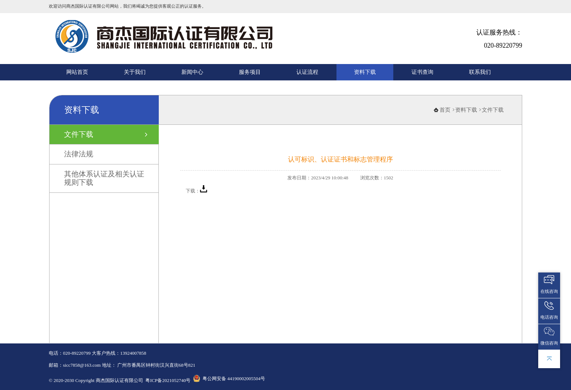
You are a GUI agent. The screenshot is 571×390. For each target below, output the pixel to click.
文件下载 (78, 134)
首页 (445, 110)
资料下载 (365, 72)
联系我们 (480, 72)
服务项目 (250, 72)
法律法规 (78, 154)
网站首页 (77, 72)
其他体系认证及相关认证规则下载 (104, 178)
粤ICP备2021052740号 (167, 380)
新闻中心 (192, 72)
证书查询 (422, 72)
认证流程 (307, 72)
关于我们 (135, 72)
